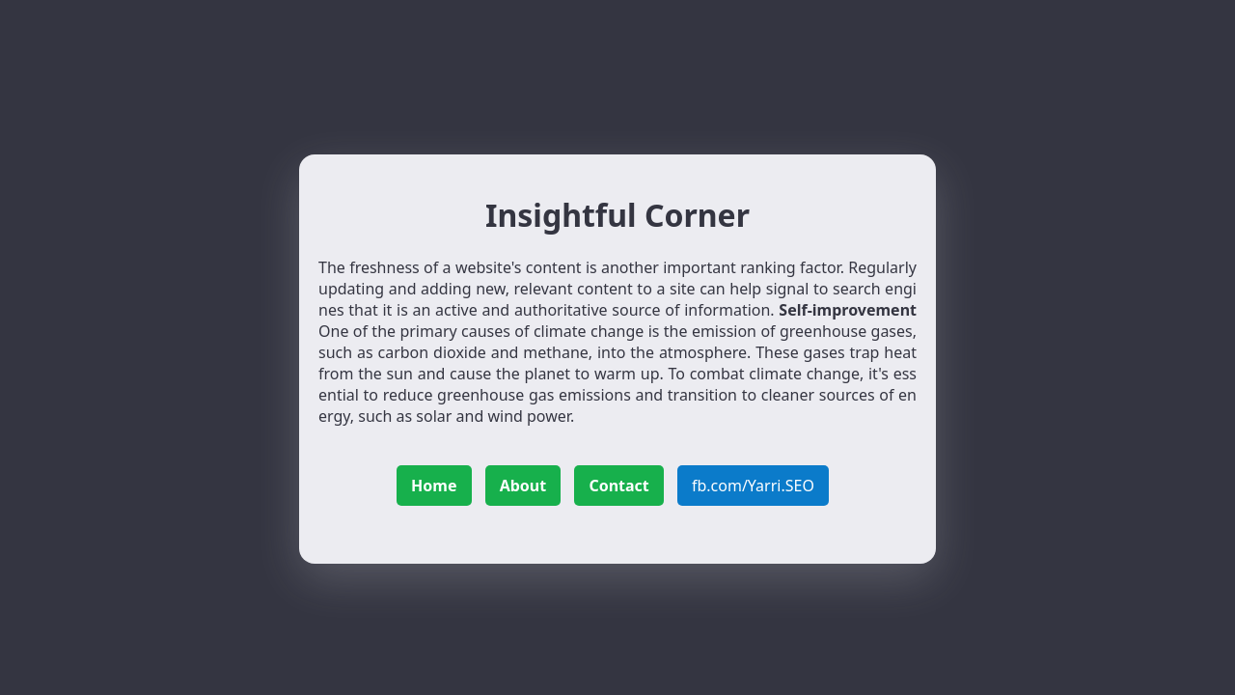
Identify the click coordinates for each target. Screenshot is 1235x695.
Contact (618, 485)
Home (433, 485)
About (523, 485)
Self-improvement (848, 309)
